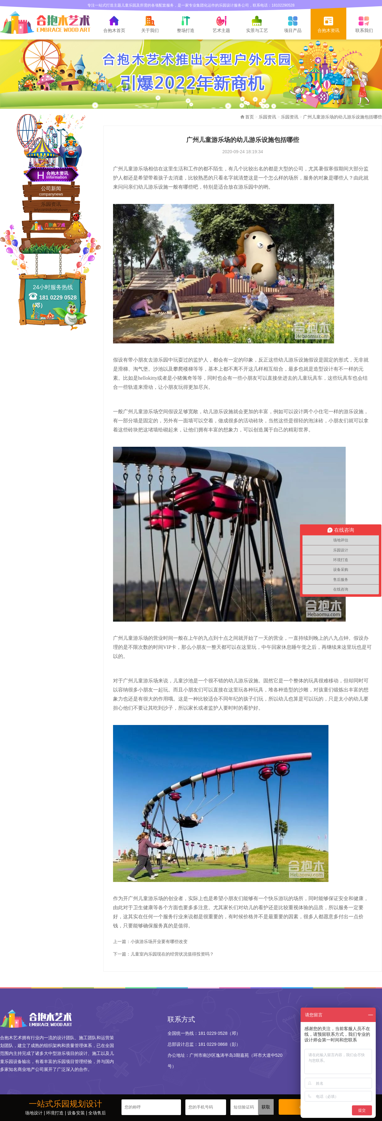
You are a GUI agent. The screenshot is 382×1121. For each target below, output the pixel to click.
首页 (249, 117)
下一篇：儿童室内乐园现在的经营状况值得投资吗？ (163, 954)
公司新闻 (51, 191)
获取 (265, 1106)
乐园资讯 (51, 206)
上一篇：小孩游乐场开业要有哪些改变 (150, 941)
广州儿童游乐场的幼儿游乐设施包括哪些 (342, 117)
